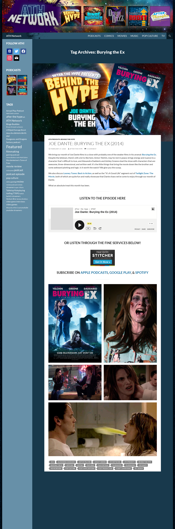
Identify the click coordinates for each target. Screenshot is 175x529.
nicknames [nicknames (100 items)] (10, 170)
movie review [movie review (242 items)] (14, 166)
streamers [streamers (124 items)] (10, 187)
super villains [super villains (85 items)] (19, 187)
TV (163, 35)
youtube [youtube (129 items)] (24, 207)
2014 (52, 462)
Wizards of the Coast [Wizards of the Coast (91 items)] (13, 208)
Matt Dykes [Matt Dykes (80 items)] (24, 157)
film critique (103, 465)
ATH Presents (129, 462)
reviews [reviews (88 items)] (19, 185)
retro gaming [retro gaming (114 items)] (11, 182)
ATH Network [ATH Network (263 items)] (14, 120)
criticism (69, 465)
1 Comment (91, 149)
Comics (109, 35)
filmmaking (130, 465)
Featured (90, 465)
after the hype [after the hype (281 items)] (14, 116)
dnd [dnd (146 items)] (7, 136)
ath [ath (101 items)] (24, 117)
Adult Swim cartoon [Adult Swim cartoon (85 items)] (12, 113)
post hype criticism (86, 468)
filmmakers (117, 465)
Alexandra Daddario (66, 462)
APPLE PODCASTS (94, 272)
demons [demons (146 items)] (17, 133)
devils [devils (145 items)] (23, 133)
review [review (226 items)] (20, 181)
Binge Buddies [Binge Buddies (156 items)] (13, 124)
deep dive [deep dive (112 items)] (10, 133)
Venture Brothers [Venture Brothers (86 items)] (22, 199)
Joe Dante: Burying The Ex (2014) (86, 143)
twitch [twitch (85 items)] (22, 193)
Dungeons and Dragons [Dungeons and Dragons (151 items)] (16, 139)
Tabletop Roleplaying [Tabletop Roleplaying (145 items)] (15, 190)
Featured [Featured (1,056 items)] (14, 146)
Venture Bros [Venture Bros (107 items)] (11, 199)
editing (80, 465)
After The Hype (76, 149)
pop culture (70, 468)
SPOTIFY (141, 272)
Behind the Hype (145, 462)
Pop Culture (150, 35)
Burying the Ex (56, 465)
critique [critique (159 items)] (9, 130)
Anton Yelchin (85, 462)
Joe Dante (143, 465)
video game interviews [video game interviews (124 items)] (15, 201)
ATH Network (13, 35)
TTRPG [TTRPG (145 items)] (16, 193)
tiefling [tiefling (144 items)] (9, 193)
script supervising (123, 468)
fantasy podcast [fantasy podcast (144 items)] (13, 142)
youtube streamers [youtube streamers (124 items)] (14, 210)
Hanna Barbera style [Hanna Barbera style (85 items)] (13, 157)
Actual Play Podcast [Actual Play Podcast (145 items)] (15, 110)
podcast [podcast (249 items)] (18, 170)
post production (105, 468)
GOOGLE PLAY (120, 272)
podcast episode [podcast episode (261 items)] (15, 174)
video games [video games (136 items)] (11, 204)
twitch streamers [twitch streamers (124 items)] (13, 196)
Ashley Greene (100, 462)
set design (139, 468)
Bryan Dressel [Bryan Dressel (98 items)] (11, 127)
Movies (122, 35)
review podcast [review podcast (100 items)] (11, 185)
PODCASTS (94, 35)
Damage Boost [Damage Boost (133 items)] (20, 130)
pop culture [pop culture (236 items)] (12, 177)
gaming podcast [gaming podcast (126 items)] (12, 155)
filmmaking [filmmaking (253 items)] (12, 151)
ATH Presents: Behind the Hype (61, 139)
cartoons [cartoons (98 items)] (19, 127)
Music (134, 35)
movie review (56, 468)
